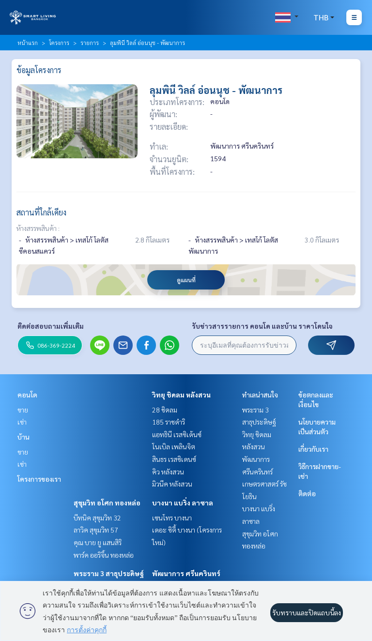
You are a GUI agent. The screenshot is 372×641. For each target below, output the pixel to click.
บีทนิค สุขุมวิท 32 (97, 517)
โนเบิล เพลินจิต (173, 446)
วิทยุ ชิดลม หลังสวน (181, 394)
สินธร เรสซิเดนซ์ (174, 459)
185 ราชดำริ (168, 421)
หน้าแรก (27, 42)
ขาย (22, 409)
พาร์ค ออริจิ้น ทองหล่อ (104, 554)
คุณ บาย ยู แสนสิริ (98, 542)
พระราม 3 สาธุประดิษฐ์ (109, 573)
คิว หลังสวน (168, 471)
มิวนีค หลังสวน (172, 483)
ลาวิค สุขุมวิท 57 (96, 529)
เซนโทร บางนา (172, 517)
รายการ (89, 42)
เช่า (22, 421)
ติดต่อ (307, 493)
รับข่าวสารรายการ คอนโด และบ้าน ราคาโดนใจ (262, 325)
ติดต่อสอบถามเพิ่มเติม (50, 325)
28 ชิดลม (164, 409)
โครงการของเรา (39, 478)
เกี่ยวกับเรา (313, 448)
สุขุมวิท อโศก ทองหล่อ (107, 502)
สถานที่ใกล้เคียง (41, 212)
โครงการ (59, 42)
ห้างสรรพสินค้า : (38, 228)
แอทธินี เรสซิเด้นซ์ (177, 434)
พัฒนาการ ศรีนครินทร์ (186, 573)
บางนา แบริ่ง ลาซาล (182, 502)
